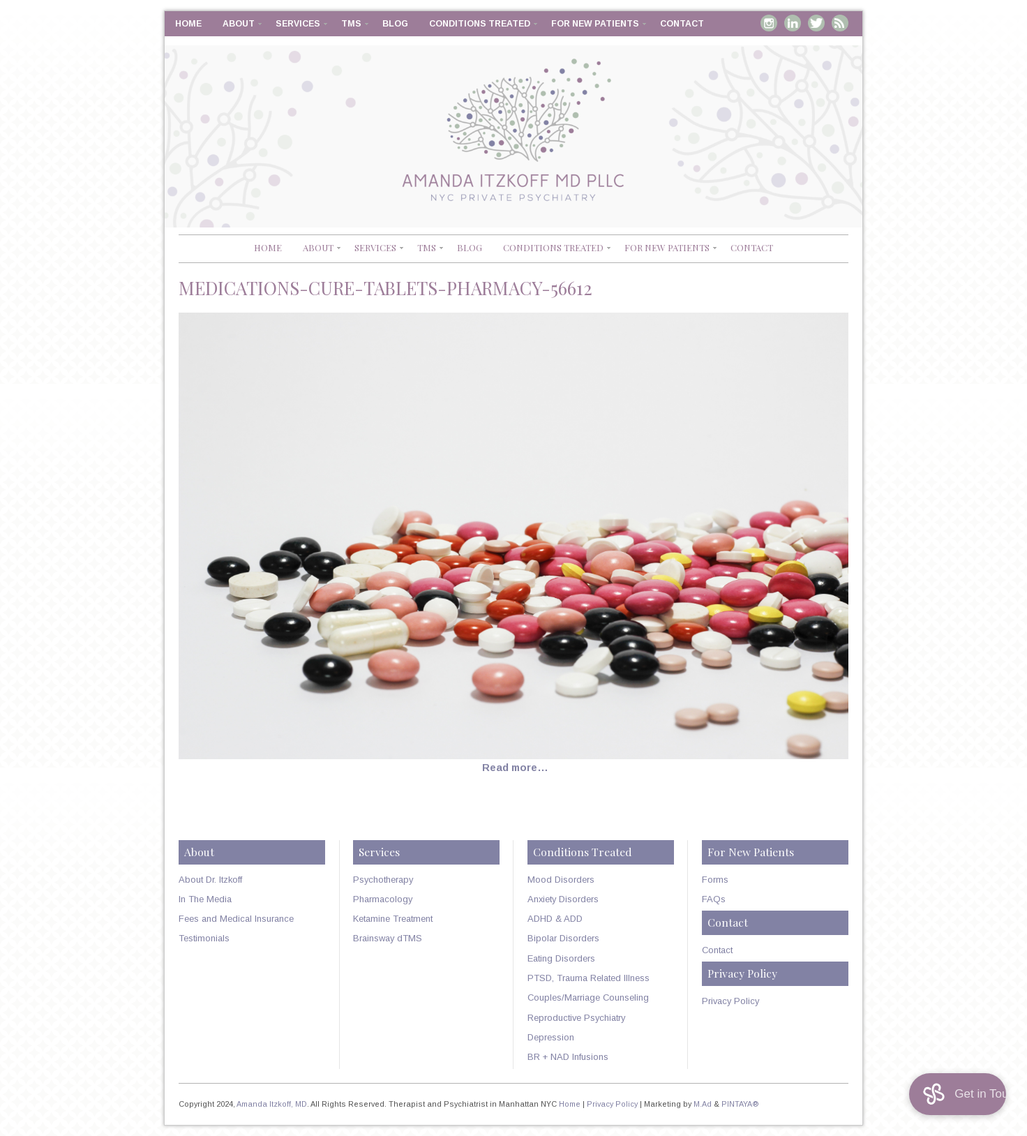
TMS (351, 24)
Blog (395, 24)
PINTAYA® (740, 1104)
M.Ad (703, 1104)
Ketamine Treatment (393, 918)
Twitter (816, 23)
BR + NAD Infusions (567, 1057)
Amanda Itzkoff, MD (272, 1104)
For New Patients (595, 24)
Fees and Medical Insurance (236, 918)
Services (298, 24)
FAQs (714, 899)
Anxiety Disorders (563, 899)
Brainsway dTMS (387, 938)
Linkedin (792, 23)
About (239, 24)
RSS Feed (840, 23)
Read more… (515, 767)
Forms (715, 879)
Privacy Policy (730, 1001)
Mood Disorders (560, 879)
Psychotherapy (383, 879)
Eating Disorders (561, 958)
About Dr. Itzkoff (210, 879)
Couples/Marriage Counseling (588, 997)
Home (188, 24)
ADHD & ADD (555, 918)
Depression (550, 1037)
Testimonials (204, 938)
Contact (682, 24)
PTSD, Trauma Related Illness (588, 978)
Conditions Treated (479, 24)
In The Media (205, 899)
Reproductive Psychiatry (576, 1017)
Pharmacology (382, 899)
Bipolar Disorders (563, 938)
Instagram (768, 23)
